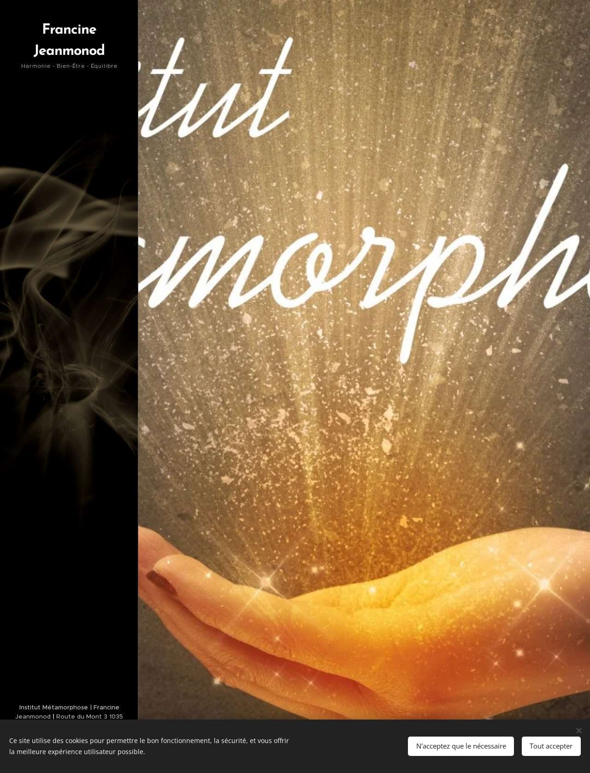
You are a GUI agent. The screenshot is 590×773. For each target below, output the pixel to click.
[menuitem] (69, 305)
